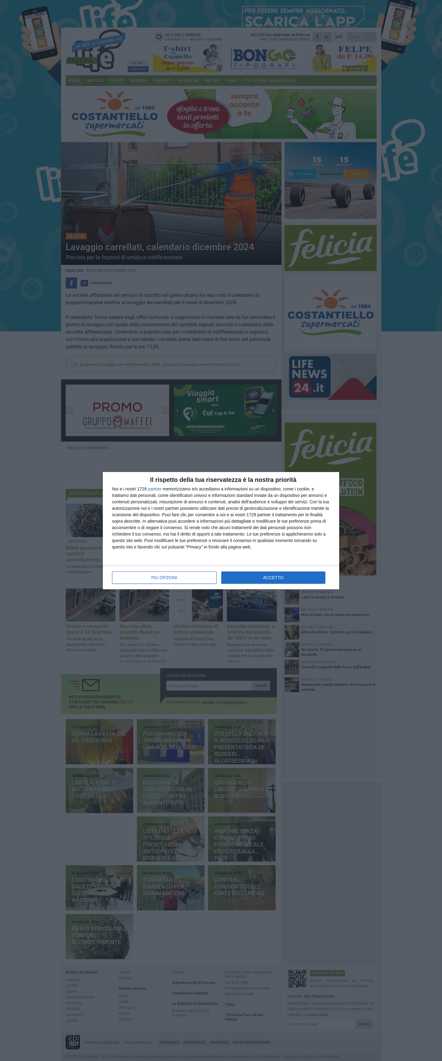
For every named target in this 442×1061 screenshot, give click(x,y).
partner (154, 489)
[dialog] (221, 530)
